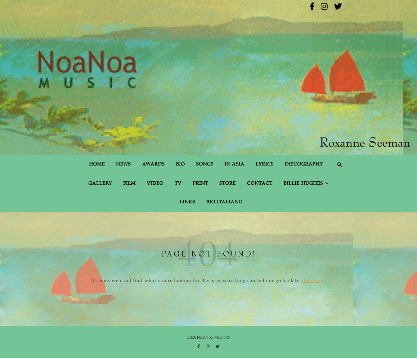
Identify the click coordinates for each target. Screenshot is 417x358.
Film (129, 183)
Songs (204, 164)
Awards (153, 164)
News (123, 164)
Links (187, 202)
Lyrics (265, 164)
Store (227, 183)
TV (178, 183)
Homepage (313, 281)
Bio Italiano (224, 202)
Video (155, 183)
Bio (180, 164)
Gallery (100, 183)
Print (200, 183)
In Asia (234, 164)
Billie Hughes (303, 183)
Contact (259, 183)
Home (97, 164)
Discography (304, 164)
